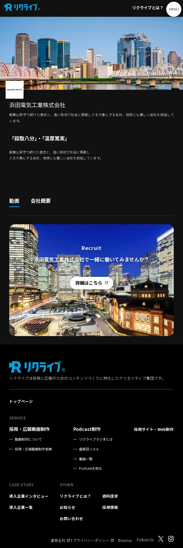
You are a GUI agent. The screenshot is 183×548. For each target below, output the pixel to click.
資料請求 (110, 496)
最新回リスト (89, 449)
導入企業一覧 (21, 507)
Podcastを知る (90, 468)
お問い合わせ (71, 518)
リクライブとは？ (147, 7)
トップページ (21, 401)
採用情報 (110, 507)
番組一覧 (85, 459)
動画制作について (28, 439)
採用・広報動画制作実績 (33, 449)
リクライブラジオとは (96, 439)
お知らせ (67, 507)
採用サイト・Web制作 (154, 429)
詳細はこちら (91, 282)
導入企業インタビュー (28, 496)
